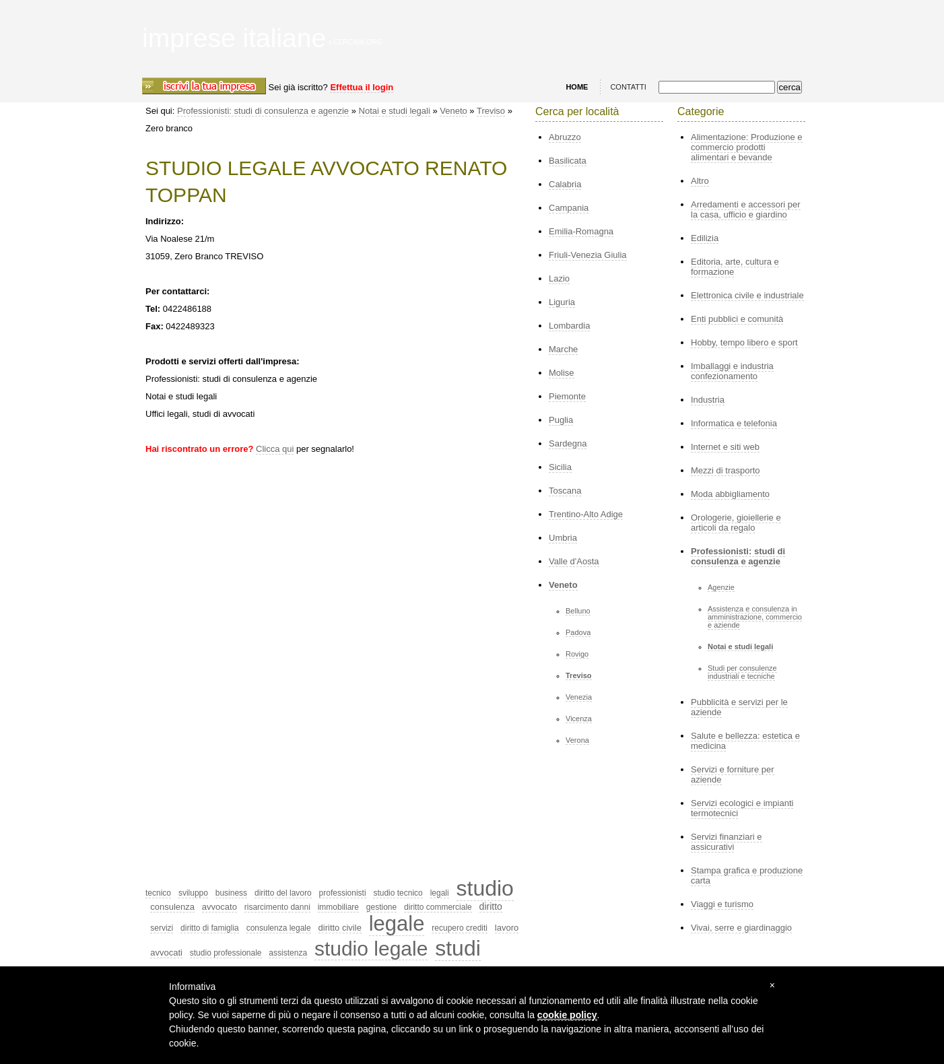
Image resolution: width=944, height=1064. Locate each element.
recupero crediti (459, 928)
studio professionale (226, 953)
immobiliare (338, 907)
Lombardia (569, 326)
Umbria (563, 538)
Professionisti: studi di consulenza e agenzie (263, 111)
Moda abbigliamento (730, 494)
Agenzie (721, 587)
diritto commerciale (438, 907)
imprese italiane (234, 38)
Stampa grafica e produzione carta (747, 875)
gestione (381, 907)
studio (485, 888)
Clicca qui (275, 449)
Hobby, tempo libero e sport (744, 342)
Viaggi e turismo (722, 904)
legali (439, 893)
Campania (568, 208)
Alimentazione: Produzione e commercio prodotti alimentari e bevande (747, 147)
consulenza (172, 907)
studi (458, 948)
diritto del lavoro (283, 893)
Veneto (453, 111)
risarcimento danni (277, 907)
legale (397, 923)
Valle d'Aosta (574, 561)
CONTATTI (628, 87)
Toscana (565, 491)
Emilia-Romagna (581, 231)
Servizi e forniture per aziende (732, 774)
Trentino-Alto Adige (586, 514)
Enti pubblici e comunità (737, 319)
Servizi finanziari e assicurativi (726, 842)
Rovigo (577, 654)
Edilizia (704, 238)
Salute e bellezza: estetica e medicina (745, 741)
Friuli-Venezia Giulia (588, 255)
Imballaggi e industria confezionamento (732, 371)
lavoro (506, 928)
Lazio (559, 278)
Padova (578, 632)
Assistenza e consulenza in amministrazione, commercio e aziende (755, 617)
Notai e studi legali (394, 111)
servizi (161, 928)
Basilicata (567, 161)
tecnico (158, 893)
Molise (561, 373)
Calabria (565, 184)
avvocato (219, 907)
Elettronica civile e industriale (747, 295)
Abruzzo (565, 137)
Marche (563, 349)
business (231, 893)
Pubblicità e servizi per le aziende (739, 707)
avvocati (166, 952)
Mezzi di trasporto (725, 470)
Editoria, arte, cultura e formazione (735, 267)
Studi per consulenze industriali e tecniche (742, 672)
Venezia (579, 697)
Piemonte (567, 396)
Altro (700, 181)
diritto (490, 906)
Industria (707, 400)
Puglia (561, 420)
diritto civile (340, 928)
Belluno (578, 611)
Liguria (562, 302)
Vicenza (579, 718)
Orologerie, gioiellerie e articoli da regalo (736, 522)
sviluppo (193, 893)
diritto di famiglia (209, 928)
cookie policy (567, 1014)
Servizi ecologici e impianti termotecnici (742, 808)
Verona (577, 740)
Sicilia (560, 467)
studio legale (371, 948)
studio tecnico (397, 893)
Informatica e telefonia (734, 423)
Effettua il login (361, 87)
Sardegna (567, 443)
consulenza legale (278, 928)
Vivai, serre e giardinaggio (741, 928)
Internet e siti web (725, 447)
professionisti (342, 893)
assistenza (288, 953)
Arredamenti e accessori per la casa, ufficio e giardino (746, 209)
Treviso (491, 111)
